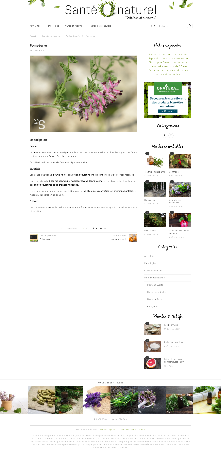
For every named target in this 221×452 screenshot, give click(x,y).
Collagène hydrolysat (173, 342)
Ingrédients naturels (100, 26)
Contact (141, 430)
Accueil (33, 36)
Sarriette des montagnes (175, 201)
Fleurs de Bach (154, 300)
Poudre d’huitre (171, 325)
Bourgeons (152, 307)
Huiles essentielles (156, 292)
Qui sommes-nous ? (127, 430)
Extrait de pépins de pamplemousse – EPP (174, 360)
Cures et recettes (74, 26)
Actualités (35, 26)
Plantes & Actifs (73, 36)
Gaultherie (174, 172)
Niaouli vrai (149, 200)
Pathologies (53, 26)
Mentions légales (107, 430)
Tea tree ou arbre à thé (154, 172)
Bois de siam (150, 231)
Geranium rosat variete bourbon (179, 232)
